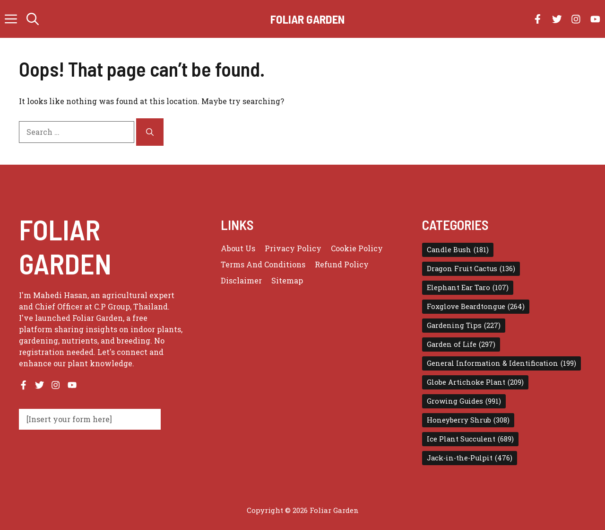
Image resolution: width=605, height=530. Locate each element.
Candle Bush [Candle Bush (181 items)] (458, 250)
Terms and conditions (263, 264)
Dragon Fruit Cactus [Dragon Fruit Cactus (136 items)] (471, 269)
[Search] (150, 132)
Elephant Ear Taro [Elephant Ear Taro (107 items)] (468, 288)
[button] (32, 19)
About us (238, 248)
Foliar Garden (307, 19)
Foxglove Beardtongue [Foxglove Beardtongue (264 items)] (476, 306)
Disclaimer (241, 280)
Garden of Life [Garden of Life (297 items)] (461, 344)
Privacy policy (293, 248)
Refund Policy (342, 264)
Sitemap (287, 280)
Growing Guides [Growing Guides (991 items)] (464, 401)
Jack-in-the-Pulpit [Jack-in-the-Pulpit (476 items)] (469, 458)
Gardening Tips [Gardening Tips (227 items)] (464, 325)
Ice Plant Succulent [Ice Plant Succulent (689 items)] (470, 439)
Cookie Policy (357, 248)
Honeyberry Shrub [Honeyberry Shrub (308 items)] (468, 420)
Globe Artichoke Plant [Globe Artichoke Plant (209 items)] (475, 382)
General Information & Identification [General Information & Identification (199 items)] (501, 363)
